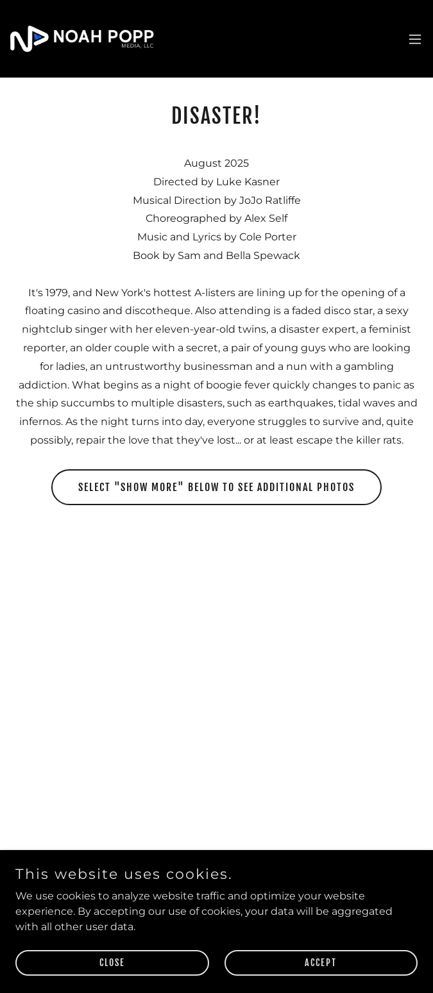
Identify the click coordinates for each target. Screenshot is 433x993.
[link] (82, 38)
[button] (415, 39)
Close (112, 962)
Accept (321, 962)
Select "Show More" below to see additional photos (216, 487)
